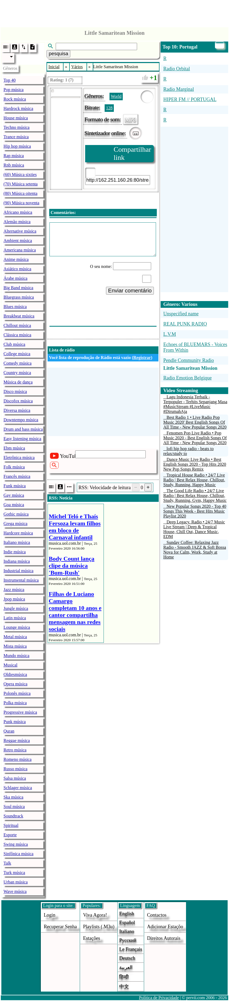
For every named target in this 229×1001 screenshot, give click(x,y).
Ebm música (14, 448)
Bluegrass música (19, 297)
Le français (130, 949)
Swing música (16, 844)
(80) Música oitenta (20, 193)
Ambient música (18, 240)
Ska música (13, 797)
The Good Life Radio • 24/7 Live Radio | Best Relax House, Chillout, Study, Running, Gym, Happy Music (195, 495)
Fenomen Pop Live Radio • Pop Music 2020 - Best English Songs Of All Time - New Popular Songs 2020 (195, 438)
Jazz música (14, 589)
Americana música (20, 250)
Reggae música (17, 740)
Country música (17, 372)
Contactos (157, 915)
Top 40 (10, 80)
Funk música (15, 486)
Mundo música (16, 655)
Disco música (15, 391)
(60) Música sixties (20, 174)
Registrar (142, 357)
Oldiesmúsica (15, 674)
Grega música (15, 523)
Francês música (17, 476)
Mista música (15, 646)
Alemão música (17, 221)
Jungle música (16, 608)
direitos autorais (164, 938)
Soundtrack (13, 816)
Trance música (16, 136)
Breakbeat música (19, 316)
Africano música (18, 212)
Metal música (15, 636)
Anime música (16, 259)
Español (127, 922)
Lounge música (17, 627)
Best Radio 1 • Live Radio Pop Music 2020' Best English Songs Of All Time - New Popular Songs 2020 (195, 422)
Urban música (16, 882)
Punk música (15, 721)
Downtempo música (21, 419)
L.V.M (169, 334)
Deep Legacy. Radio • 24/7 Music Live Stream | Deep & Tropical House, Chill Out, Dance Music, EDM (194, 529)
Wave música (15, 891)
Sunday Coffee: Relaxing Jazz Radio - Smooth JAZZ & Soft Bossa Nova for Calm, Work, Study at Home (194, 549)
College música (17, 353)
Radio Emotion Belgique (187, 378)
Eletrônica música (19, 457)
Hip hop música (17, 146)
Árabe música (15, 278)
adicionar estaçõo (165, 926)
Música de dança (18, 382)
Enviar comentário (130, 291)
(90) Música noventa (21, 203)
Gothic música (16, 514)
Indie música (15, 552)
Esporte (10, 835)
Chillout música (17, 325)
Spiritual (11, 825)
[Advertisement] (114, 12)
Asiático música (17, 269)
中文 (124, 986)
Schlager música (18, 787)
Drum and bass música (23, 429)
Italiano (126, 931)
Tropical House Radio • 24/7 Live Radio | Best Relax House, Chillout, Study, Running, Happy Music (194, 480)
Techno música (16, 127)
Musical (11, 665)
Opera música (15, 684)
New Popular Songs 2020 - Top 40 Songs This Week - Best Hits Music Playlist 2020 (194, 511)
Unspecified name (180, 313)
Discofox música (18, 401)
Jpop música (14, 599)
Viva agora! (95, 915)
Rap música (14, 155)
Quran (9, 731)
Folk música (14, 467)
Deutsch (127, 958)
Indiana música (17, 561)
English (126, 913)
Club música (14, 344)
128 (109, 108)
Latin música (15, 618)
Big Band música (18, 287)
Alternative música (20, 231)
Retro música (15, 750)
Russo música (15, 769)
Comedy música (18, 363)
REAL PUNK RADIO (185, 324)
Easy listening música (22, 438)
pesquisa (58, 53)
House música (16, 118)
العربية (125, 967)
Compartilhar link (132, 153)
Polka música (15, 702)
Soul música (14, 806)
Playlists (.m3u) (98, 926)
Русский (127, 940)
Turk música (14, 872)
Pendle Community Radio (188, 360)
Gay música (14, 495)
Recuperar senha (60, 926)
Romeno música (18, 759)
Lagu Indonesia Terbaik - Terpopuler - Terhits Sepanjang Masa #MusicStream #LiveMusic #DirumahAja (195, 404)
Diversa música (17, 410)
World (116, 96)
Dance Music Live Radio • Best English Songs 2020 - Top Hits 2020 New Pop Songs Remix (194, 464)
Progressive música (20, 712)
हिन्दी (124, 977)
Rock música (15, 99)
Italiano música (17, 542)
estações (91, 938)
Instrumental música (21, 580)
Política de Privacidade (159, 997)
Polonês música (17, 693)
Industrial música (19, 570)
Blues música (15, 306)
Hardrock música (18, 108)
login (49, 915)
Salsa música (15, 778)
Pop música (14, 89)
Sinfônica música (19, 853)
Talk (7, 863)
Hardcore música (18, 533)
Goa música (14, 504)
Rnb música (14, 165)
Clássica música (17, 335)
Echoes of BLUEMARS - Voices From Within (195, 347)
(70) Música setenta (21, 184)
